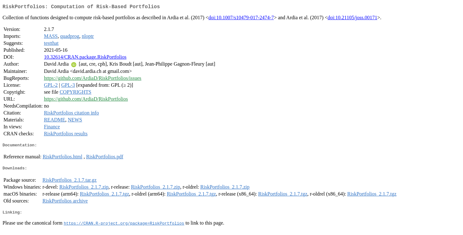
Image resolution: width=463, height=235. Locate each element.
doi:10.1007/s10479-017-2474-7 (241, 18)
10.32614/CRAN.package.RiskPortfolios (85, 58)
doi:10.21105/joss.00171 (352, 18)
